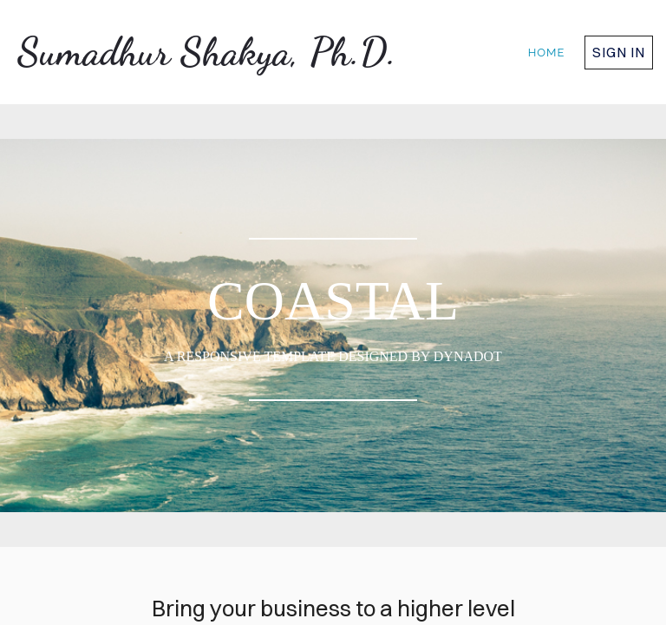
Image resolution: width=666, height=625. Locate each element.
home (546, 52)
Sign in (618, 52)
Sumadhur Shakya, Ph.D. (206, 52)
